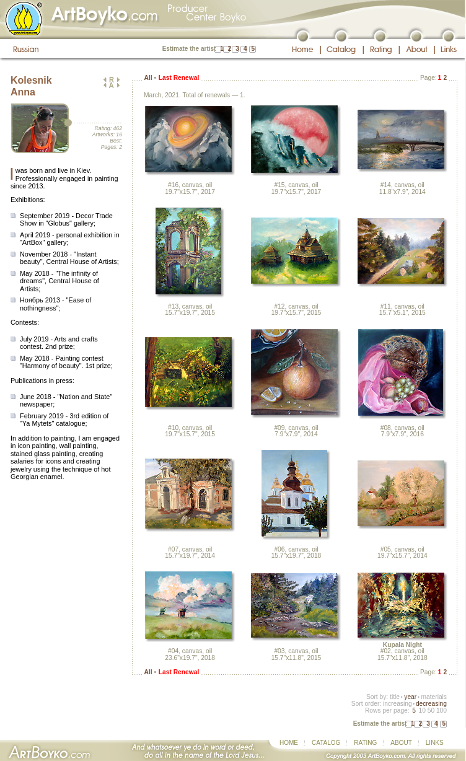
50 (431, 710)
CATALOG (326, 742)
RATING (365, 742)
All (148, 77)
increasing (397, 703)
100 (441, 710)
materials (434, 696)
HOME (288, 742)
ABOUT (400, 742)
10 (421, 710)
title (395, 696)
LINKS (435, 742)
